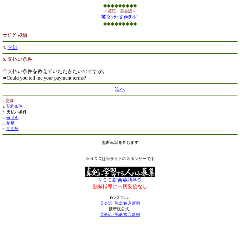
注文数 (12, 128)
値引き (12, 117)
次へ (120, 89)
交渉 (13, 47)
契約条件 (14, 106)
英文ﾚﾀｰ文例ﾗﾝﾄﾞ (120, 17)
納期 (11, 123)
